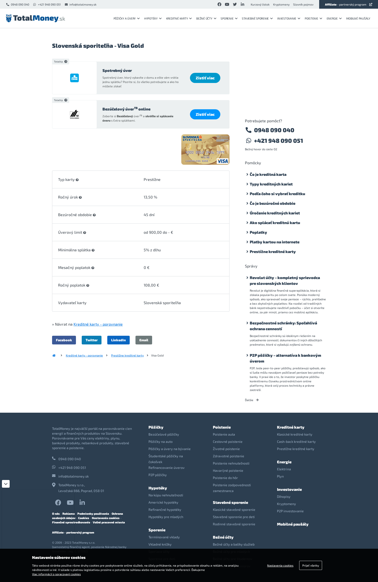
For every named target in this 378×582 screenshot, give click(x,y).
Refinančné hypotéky (164, 509)
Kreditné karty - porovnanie (98, 324)
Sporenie (229, 18)
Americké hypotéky (163, 502)
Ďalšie (252, 400)
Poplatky (258, 232)
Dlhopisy (283, 496)
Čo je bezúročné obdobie (272, 203)
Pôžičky (155, 427)
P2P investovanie (290, 511)
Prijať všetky (310, 565)
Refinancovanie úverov (166, 468)
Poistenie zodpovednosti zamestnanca (232, 488)
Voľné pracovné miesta (109, 522)
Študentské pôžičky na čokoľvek (165, 459)
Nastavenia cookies (106, 518)
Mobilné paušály (358, 18)
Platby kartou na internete (274, 242)
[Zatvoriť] (6, 484)
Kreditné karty (179, 18)
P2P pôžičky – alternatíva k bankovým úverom (285, 358)
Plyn (280, 476)
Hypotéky (153, 18)
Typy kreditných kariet (271, 184)
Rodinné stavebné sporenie (234, 524)
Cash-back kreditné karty (296, 441)
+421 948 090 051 (47, 4)
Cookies (83, 518)
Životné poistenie (226, 449)
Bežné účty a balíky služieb (234, 544)
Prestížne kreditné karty (127, 355)
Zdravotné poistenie (228, 456)
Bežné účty (206, 18)
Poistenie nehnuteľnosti (231, 463)
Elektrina (284, 469)
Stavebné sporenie (257, 18)
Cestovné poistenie (228, 441)
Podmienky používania (93, 513)
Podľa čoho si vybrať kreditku (277, 193)
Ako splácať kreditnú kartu (275, 222)
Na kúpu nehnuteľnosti (165, 495)
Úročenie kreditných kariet (275, 213)
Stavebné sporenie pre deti (234, 517)
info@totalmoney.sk (80, 4)
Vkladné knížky (160, 544)
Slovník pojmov (303, 4)
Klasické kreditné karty (294, 434)
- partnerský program (348, 4)
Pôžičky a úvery (127, 18)
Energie (334, 18)
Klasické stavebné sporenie (234, 509)
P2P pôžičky (157, 475)
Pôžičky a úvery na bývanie (169, 449)
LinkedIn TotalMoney (82, 503)
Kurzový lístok (260, 4)
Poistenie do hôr (225, 478)
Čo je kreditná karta (268, 174)
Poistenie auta (224, 434)
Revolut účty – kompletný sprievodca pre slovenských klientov (285, 280)
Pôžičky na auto (160, 441)
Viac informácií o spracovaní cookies (56, 574)
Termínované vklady (164, 537)
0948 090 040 (17, 4)
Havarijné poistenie (228, 470)
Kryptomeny (281, 4)
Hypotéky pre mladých (165, 517)
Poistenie (313, 18)
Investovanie (288, 18)
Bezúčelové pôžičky (163, 434)
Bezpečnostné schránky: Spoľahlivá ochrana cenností (283, 326)
